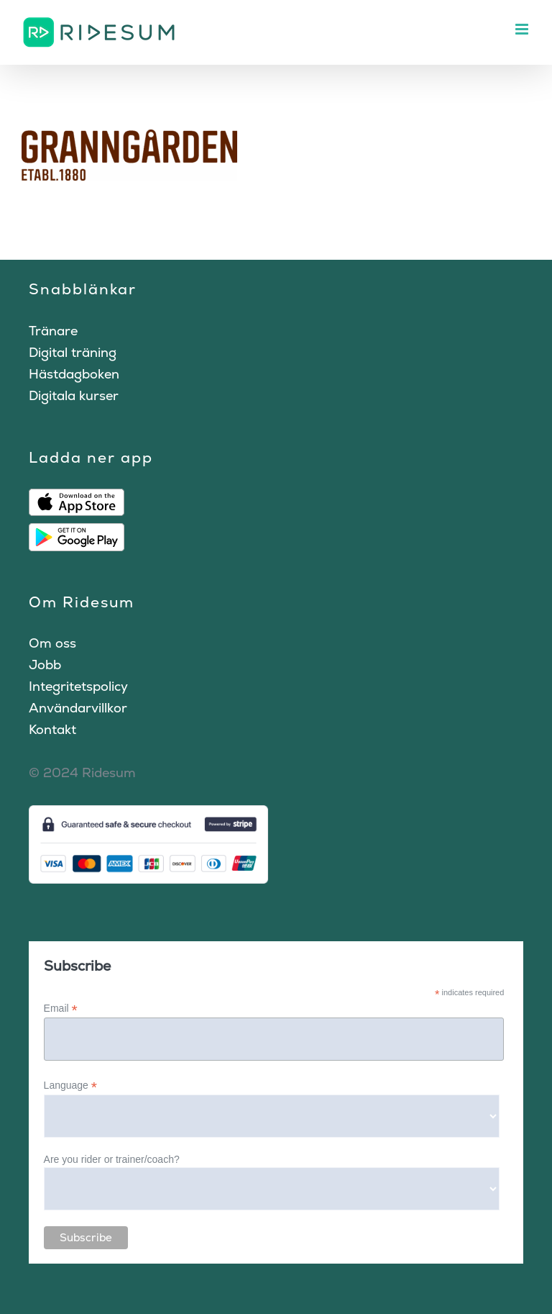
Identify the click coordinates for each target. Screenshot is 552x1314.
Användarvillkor (78, 707)
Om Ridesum (81, 602)
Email (61, 1008)
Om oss (52, 643)
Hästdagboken (74, 374)
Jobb (45, 664)
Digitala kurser (74, 395)
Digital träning (72, 352)
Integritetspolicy (78, 686)
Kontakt (52, 729)
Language (70, 1085)
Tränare (53, 330)
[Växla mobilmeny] (522, 29)
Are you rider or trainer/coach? (112, 1159)
